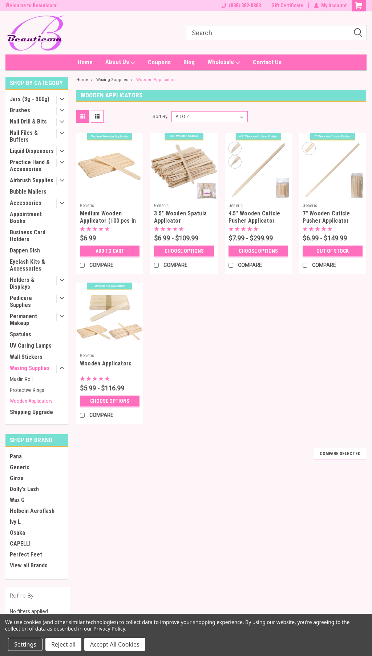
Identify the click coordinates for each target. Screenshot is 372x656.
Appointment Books (26, 217)
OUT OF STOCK (332, 251)
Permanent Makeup (23, 320)
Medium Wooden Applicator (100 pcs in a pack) (108, 220)
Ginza (17, 478)
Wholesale (223, 62)
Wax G (17, 500)
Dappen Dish (25, 250)
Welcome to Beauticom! (31, 5)
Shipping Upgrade (31, 412)
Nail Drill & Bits (28, 121)
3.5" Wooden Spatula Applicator (180, 217)
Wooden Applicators (31, 401)
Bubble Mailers (28, 191)
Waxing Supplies (30, 368)
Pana (16, 456)
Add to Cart (110, 251)
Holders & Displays (22, 283)
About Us (120, 62)
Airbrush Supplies (31, 180)
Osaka (17, 532)
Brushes (20, 110)
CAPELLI (20, 543)
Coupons (159, 62)
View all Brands (29, 565)
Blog (189, 62)
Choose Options (184, 251)
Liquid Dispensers (32, 150)
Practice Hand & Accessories (30, 166)
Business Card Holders (27, 236)
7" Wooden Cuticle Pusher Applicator (326, 217)
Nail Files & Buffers (24, 136)
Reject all (63, 644)
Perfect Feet (26, 554)
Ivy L (15, 521)
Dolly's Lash (24, 489)
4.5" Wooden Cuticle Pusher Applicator (254, 217)
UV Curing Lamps (31, 345)
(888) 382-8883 (241, 5)
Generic (19, 467)
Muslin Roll (21, 379)
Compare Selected (340, 453)
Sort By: (161, 116)
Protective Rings (27, 390)
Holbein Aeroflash (32, 510)
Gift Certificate (287, 5)
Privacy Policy (109, 628)
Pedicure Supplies (21, 301)
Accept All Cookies (115, 644)
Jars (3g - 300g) (29, 99)
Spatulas (20, 334)
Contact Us (267, 62)
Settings (25, 644)
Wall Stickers (26, 356)
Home (85, 62)
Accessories (25, 202)
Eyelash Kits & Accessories (27, 265)
